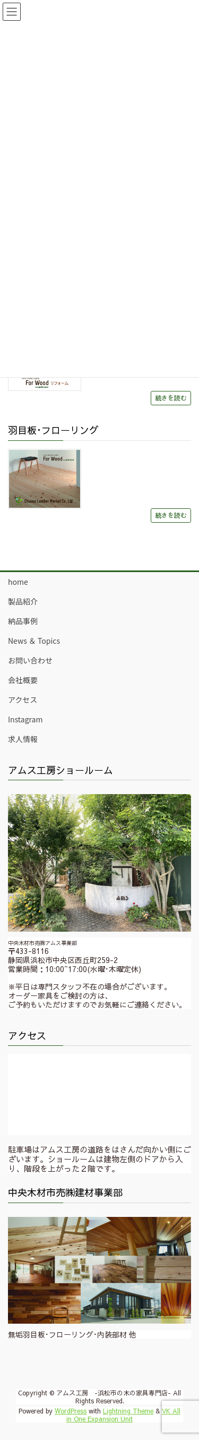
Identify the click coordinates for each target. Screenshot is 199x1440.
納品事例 (23, 621)
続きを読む (171, 397)
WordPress (70, 1411)
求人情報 (23, 739)
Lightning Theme (128, 1411)
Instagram (25, 719)
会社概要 (23, 680)
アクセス (22, 699)
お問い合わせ (30, 660)
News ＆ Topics (34, 640)
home (18, 581)
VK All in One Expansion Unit (123, 1414)
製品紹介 (23, 601)
